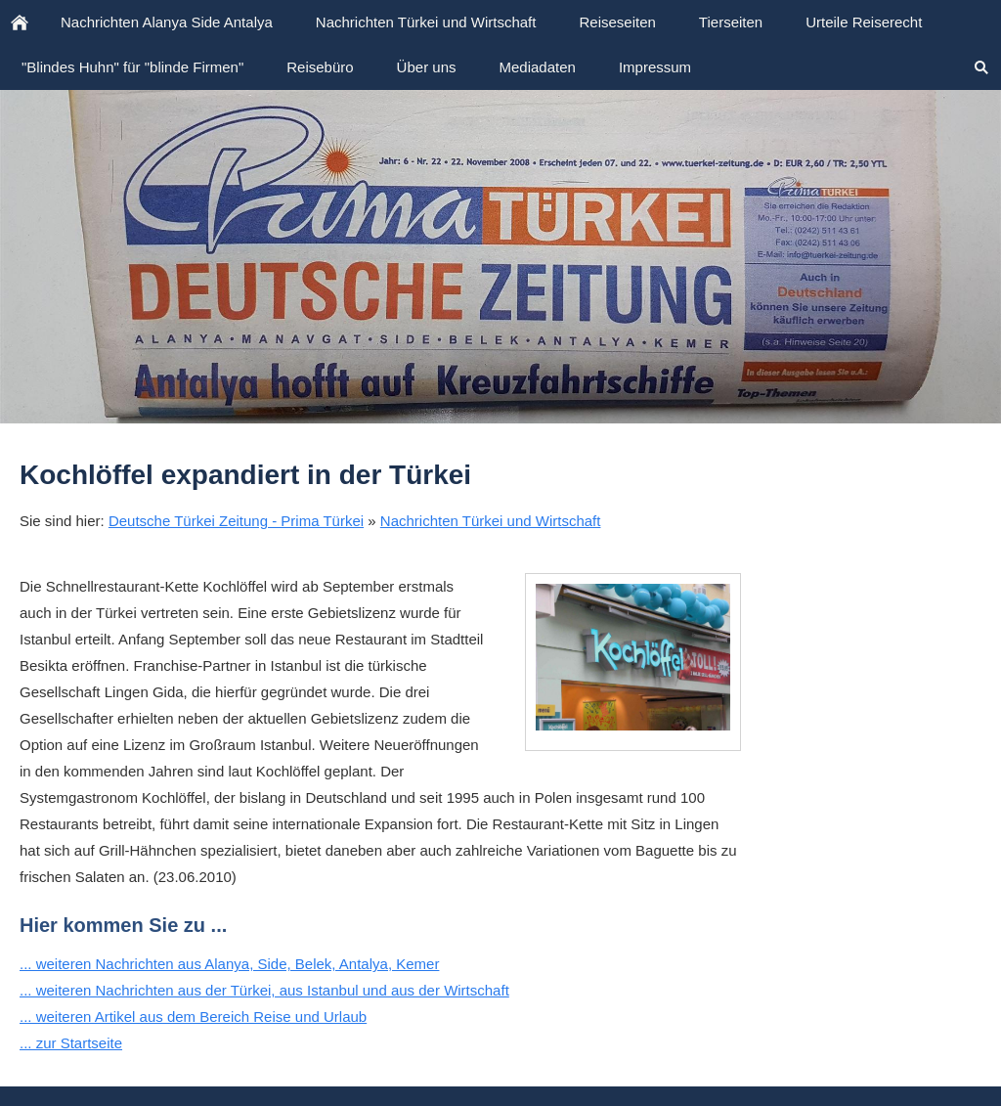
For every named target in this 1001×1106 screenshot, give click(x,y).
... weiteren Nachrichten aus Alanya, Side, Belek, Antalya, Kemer (229, 963)
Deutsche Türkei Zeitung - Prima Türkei (236, 520)
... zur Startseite (71, 1043)
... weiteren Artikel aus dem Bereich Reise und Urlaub (193, 1016)
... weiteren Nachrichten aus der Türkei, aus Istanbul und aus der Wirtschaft (264, 990)
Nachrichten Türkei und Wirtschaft (490, 520)
